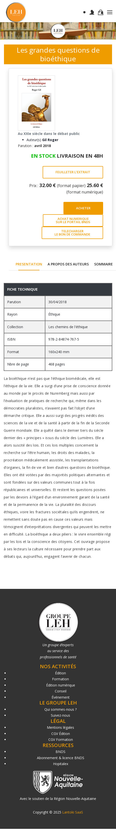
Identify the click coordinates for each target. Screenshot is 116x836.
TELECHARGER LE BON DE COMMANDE (72, 232)
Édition (60, 673)
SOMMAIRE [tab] (103, 264)
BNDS (60, 751)
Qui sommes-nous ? (60, 709)
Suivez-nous (60, 715)
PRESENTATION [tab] (29, 264)
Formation (60, 679)
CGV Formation (60, 739)
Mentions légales (60, 727)
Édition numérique (60, 685)
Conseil (60, 691)
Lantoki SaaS (72, 812)
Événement (61, 697)
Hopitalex (60, 763)
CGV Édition (60, 733)
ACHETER (83, 208)
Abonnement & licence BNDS (60, 757)
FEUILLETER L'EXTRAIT (73, 172)
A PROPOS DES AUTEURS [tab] (68, 264)
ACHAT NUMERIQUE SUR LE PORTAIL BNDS (73, 220)
